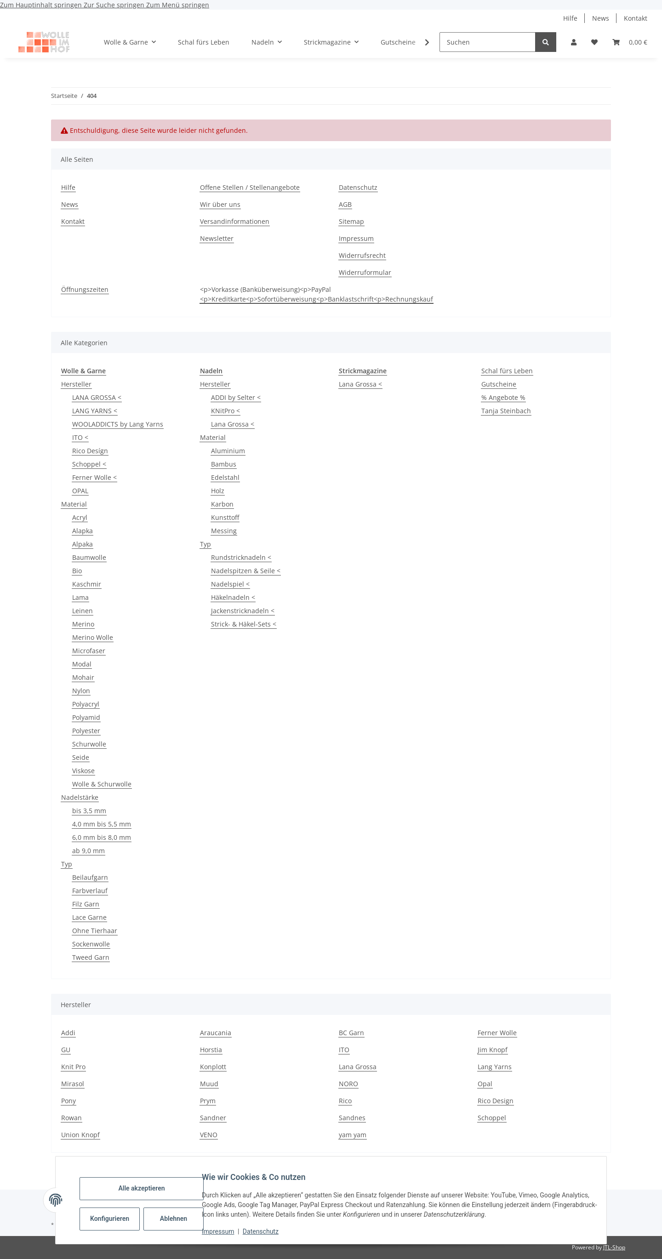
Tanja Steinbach (506, 410)
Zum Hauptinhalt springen (42, 4)
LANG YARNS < (94, 410)
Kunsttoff (225, 517)
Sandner (213, 1117)
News (600, 18)
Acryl (79, 517)
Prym (208, 1100)
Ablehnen (180, 1218)
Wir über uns (220, 204)
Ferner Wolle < (94, 477)
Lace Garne (89, 917)
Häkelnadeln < (233, 597)
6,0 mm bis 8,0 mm (101, 837)
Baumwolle (89, 557)
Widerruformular (365, 272)
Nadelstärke (79, 797)
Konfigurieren (117, 1218)
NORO (348, 1083)
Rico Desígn (90, 450)
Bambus (223, 464)
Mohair (83, 677)
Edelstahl (225, 477)
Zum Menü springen (177, 4)
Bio (77, 570)
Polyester (86, 730)
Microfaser (88, 650)
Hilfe (570, 18)
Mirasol (72, 1083)
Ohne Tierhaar (94, 930)
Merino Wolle (92, 637)
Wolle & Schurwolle (101, 784)
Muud (209, 1083)
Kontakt (635, 18)
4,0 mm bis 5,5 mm (101, 824)
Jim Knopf (493, 1049)
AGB (345, 204)
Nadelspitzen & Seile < (245, 570)
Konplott (213, 1066)
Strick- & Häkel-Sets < (243, 624)
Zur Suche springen (115, 4)
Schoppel (492, 1117)
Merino (83, 624)
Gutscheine (498, 384)
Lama (80, 597)
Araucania (215, 1032)
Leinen (82, 610)
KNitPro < (225, 410)
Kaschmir (86, 584)
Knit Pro (73, 1066)
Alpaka (82, 544)
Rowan (71, 1117)
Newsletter (217, 238)
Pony (68, 1100)
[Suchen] (487, 42)
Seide (80, 757)
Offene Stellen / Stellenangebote (250, 187)
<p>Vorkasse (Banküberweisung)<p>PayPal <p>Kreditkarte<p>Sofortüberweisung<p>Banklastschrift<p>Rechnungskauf (316, 294)
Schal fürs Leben (507, 370)
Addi (68, 1032)
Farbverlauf (90, 890)
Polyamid (86, 717)
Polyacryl (85, 704)
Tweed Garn (90, 957)
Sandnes (352, 1117)
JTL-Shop (614, 1247)
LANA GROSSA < (96, 397)
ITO (344, 1049)
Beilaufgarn (90, 877)
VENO (208, 1134)
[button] (574, 42)
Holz (217, 490)
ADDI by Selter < (236, 397)
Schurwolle (89, 744)
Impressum (225, 1231)
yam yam (352, 1134)
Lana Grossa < (232, 424)
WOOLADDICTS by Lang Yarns (117, 424)
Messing (224, 530)
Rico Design (496, 1100)
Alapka (82, 530)
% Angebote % (503, 397)
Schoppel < (89, 464)
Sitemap (351, 221)
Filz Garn (85, 904)
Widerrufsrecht (362, 255)
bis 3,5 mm (89, 810)
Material (74, 504)
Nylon (81, 690)
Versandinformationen (234, 221)
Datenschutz (268, 1231)
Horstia (211, 1049)
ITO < (80, 437)
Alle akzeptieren (149, 1188)
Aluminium (228, 450)
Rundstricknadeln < (241, 557)
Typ (66, 864)
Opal (485, 1083)
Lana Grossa (358, 1066)
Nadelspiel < (230, 584)
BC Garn (351, 1032)
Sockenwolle (91, 944)
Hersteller (76, 384)
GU (65, 1049)
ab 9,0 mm (88, 850)
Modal (81, 664)
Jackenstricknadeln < (242, 610)
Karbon (222, 504)
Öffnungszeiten (84, 289)
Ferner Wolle (497, 1032)
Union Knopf (80, 1134)
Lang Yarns (495, 1066)
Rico (345, 1100)
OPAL (80, 490)
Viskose (83, 770)
